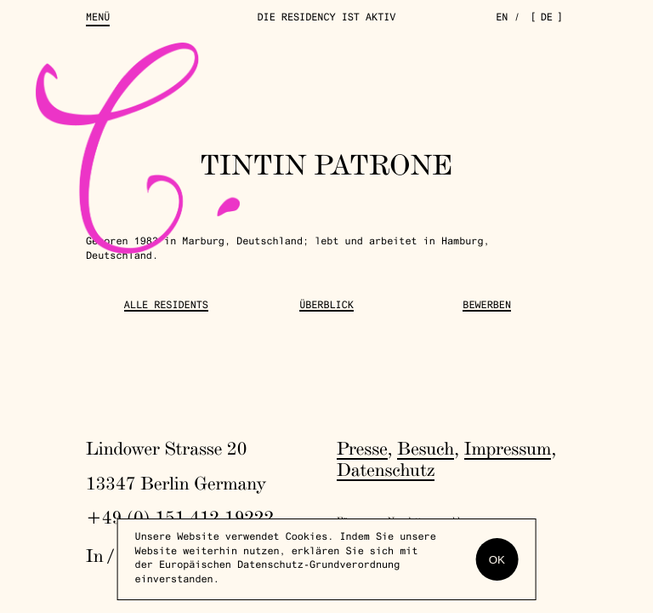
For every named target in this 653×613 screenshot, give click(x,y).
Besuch (425, 449)
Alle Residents (166, 306)
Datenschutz (385, 470)
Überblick (326, 306)
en (502, 19)
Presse (362, 449)
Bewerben (487, 306)
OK (497, 559)
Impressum (508, 449)
